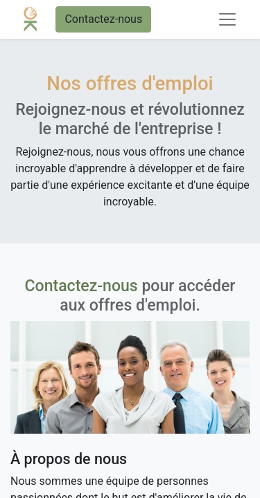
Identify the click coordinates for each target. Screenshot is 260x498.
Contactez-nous (103, 19)
